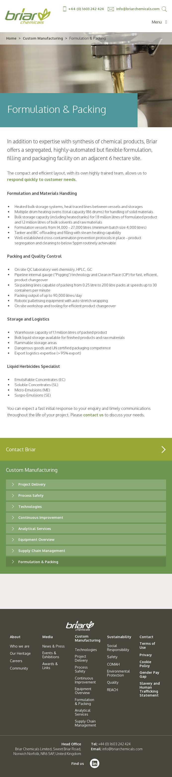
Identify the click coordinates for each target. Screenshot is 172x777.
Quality (112, 682)
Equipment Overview (36, 539)
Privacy (146, 655)
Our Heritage (20, 653)
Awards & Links (50, 666)
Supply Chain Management (41, 551)
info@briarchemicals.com (134, 9)
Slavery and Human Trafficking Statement (150, 689)
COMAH (113, 664)
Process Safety (31, 495)
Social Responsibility (118, 648)
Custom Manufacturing (43, 38)
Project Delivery (32, 484)
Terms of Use (147, 646)
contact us (93, 414)
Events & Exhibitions (50, 655)
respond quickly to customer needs (41, 179)
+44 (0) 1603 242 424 (84, 9)
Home (11, 38)
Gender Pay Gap (149, 674)
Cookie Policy (145, 664)
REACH (112, 690)
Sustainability (119, 637)
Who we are (19, 646)
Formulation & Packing (38, 562)
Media (47, 637)
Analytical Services (34, 528)
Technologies (30, 506)
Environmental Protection (118, 673)
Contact (146, 637)
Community (19, 668)
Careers (16, 661)
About (15, 637)
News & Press (53, 646)
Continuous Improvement (40, 517)
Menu (159, 22)
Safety (112, 657)
